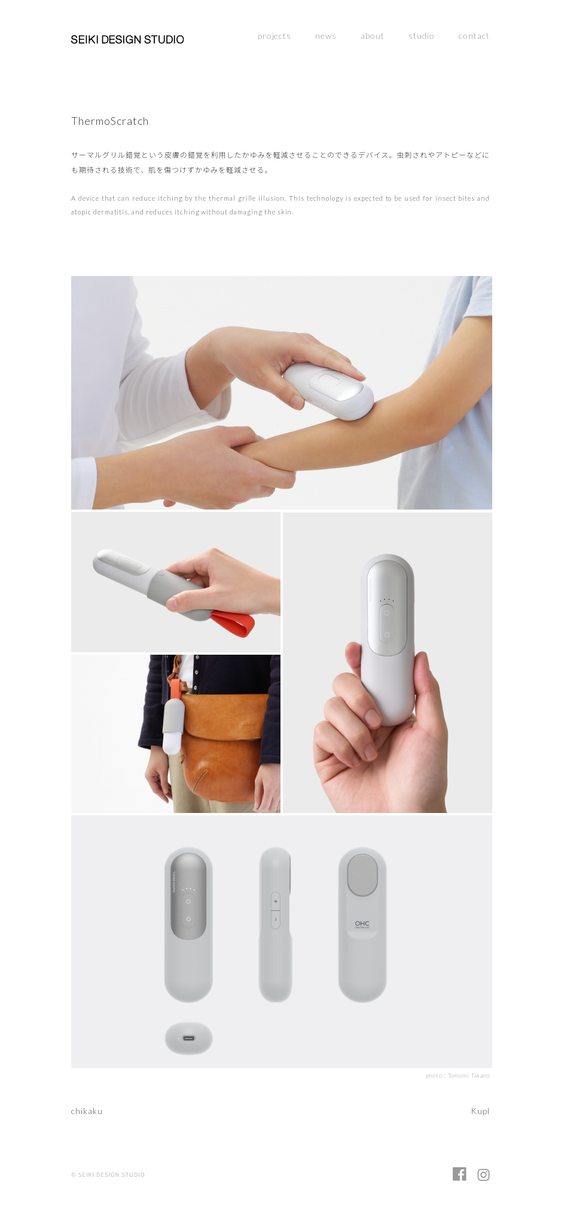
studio (421, 35)
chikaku (87, 1111)
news (326, 35)
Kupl (480, 1111)
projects (275, 35)
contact (474, 35)
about (373, 35)
